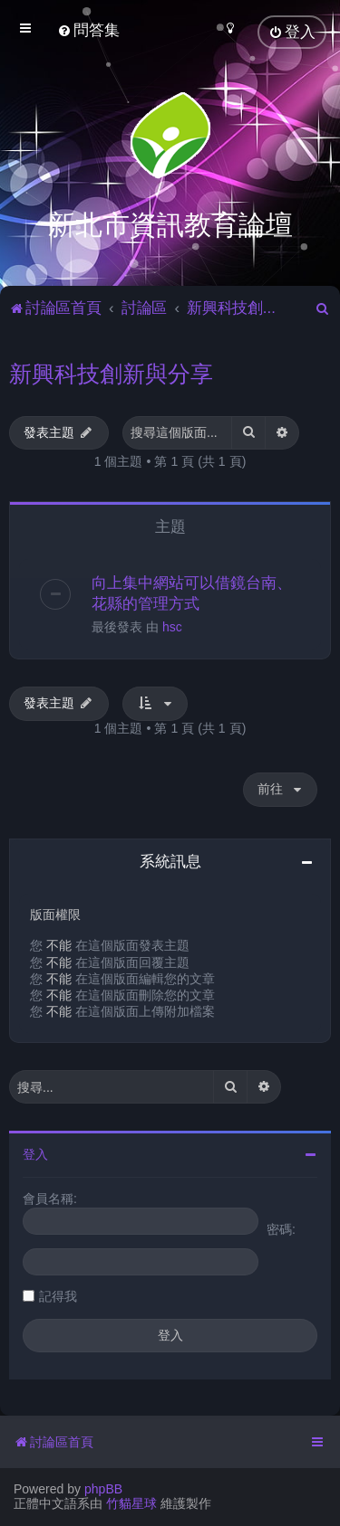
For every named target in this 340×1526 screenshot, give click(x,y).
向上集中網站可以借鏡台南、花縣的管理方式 (192, 591)
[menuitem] (88, 30)
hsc (172, 625)
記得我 (58, 1294)
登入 (35, 1152)
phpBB (103, 1489)
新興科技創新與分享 (111, 371)
